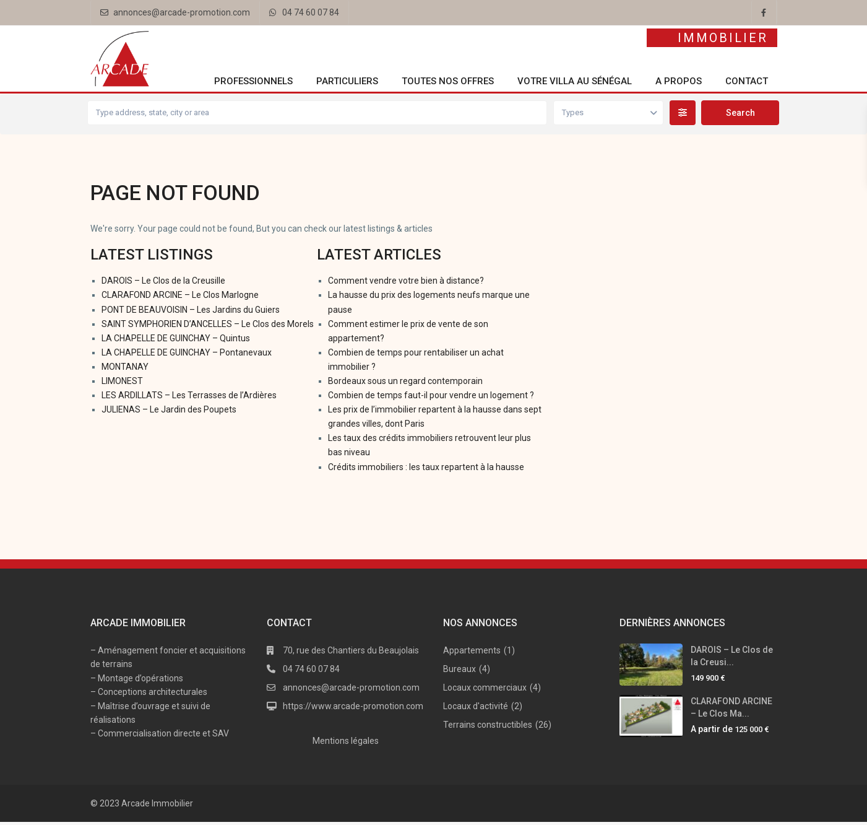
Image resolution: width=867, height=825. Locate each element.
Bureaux (459, 672)
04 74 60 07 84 (310, 12)
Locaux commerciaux (485, 691)
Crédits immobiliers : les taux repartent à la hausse (426, 470)
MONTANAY (125, 370)
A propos (678, 81)
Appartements (472, 653)
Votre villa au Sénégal (574, 81)
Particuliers (347, 81)
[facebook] (764, 12)
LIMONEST (122, 384)
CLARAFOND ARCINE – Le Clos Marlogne (180, 298)
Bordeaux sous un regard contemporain (405, 384)
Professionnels (253, 81)
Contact (746, 81)
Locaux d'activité (475, 709)
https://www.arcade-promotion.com (353, 709)
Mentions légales (346, 744)
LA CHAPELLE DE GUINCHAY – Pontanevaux (186, 355)
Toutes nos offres (448, 81)
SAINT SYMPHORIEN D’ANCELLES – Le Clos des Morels (207, 327)
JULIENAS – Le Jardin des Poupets (168, 412)
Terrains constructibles (487, 728)
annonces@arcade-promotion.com (181, 12)
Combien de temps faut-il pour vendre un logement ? (431, 398)
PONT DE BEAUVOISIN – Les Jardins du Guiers (190, 313)
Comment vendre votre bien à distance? (406, 284)
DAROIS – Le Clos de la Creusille (163, 284)
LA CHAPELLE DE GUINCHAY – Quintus (175, 341)
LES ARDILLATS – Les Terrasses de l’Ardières (189, 398)
